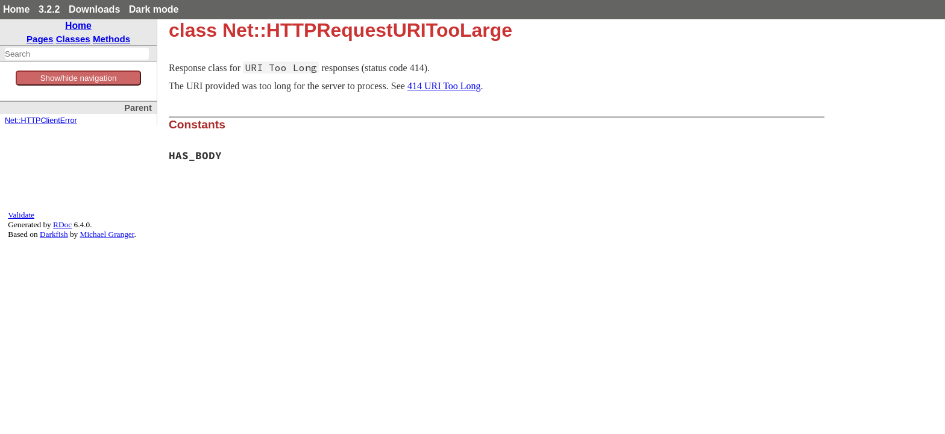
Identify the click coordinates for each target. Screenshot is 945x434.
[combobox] (77, 54)
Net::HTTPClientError (41, 120)
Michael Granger (107, 234)
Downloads (94, 9)
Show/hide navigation (78, 78)
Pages (40, 39)
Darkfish (54, 234)
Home (16, 9)
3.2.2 (49, 9)
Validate (21, 214)
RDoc (62, 224)
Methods (111, 39)
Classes (73, 39)
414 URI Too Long (444, 86)
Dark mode (154, 9)
